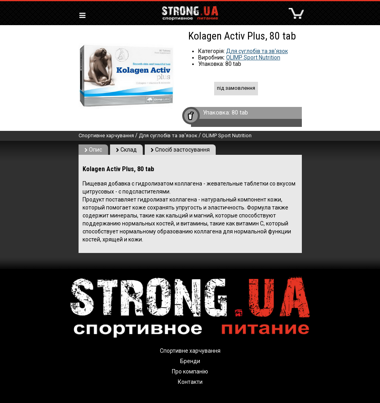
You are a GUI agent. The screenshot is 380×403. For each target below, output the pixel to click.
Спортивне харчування (106, 135)
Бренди (190, 361)
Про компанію (190, 371)
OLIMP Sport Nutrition (253, 57)
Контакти (190, 382)
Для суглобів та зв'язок (257, 51)
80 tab (240, 112)
